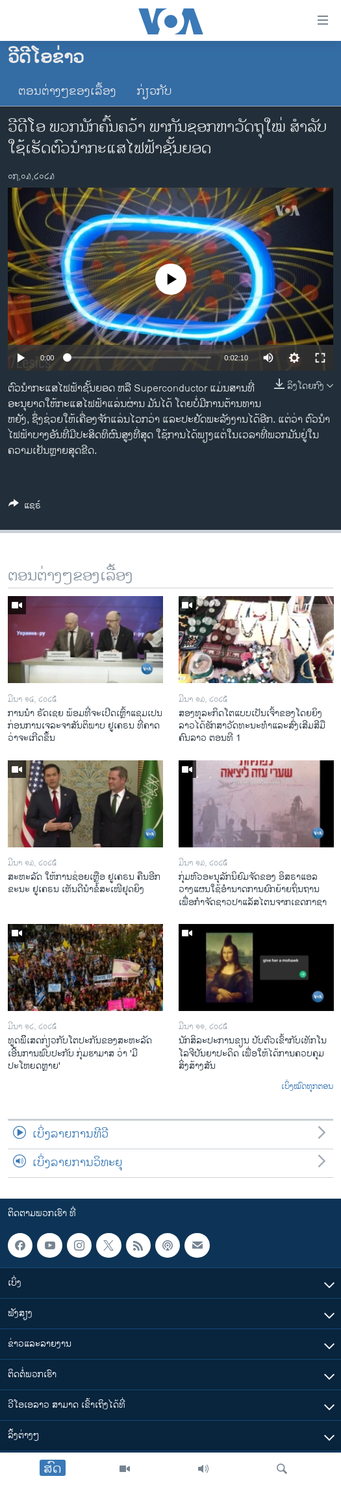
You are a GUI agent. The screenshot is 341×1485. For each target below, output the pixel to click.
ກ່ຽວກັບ (154, 91)
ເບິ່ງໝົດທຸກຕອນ (307, 1086)
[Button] (24, 507)
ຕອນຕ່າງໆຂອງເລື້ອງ (67, 91)
